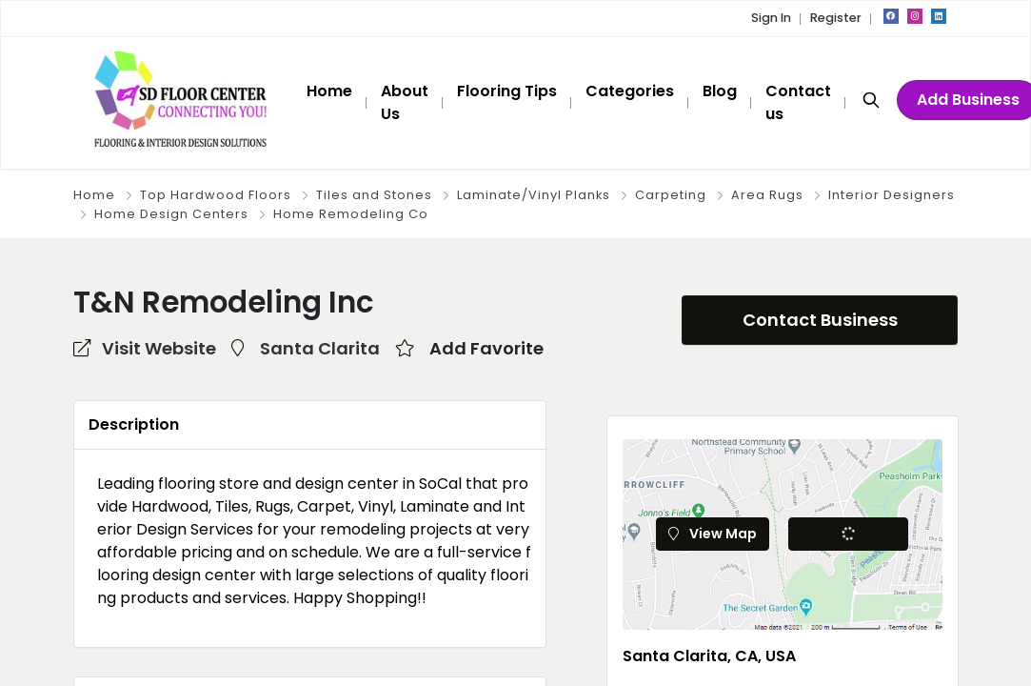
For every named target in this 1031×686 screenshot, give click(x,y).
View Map (712, 533)
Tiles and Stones (374, 195)
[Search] (871, 99)
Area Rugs (767, 195)
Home (94, 195)
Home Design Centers (171, 214)
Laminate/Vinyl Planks (533, 195)
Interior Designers (891, 195)
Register (836, 18)
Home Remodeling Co (350, 214)
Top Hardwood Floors (215, 195)
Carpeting (670, 195)
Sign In (771, 18)
